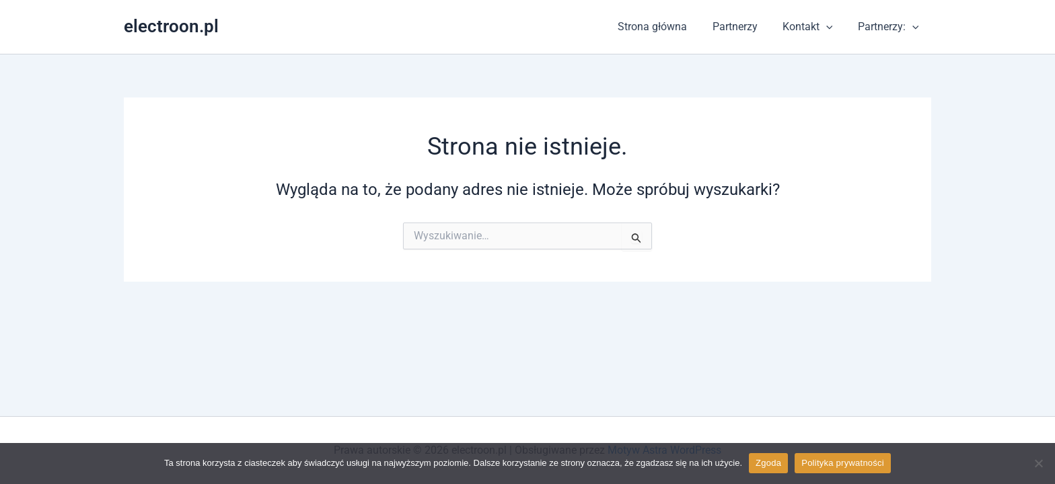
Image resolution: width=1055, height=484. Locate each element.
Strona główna (665, 26)
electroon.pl (171, 26)
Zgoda (768, 463)
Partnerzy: (889, 27)
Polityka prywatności (842, 463)
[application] (831, 27)
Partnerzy (743, 26)
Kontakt (813, 27)
